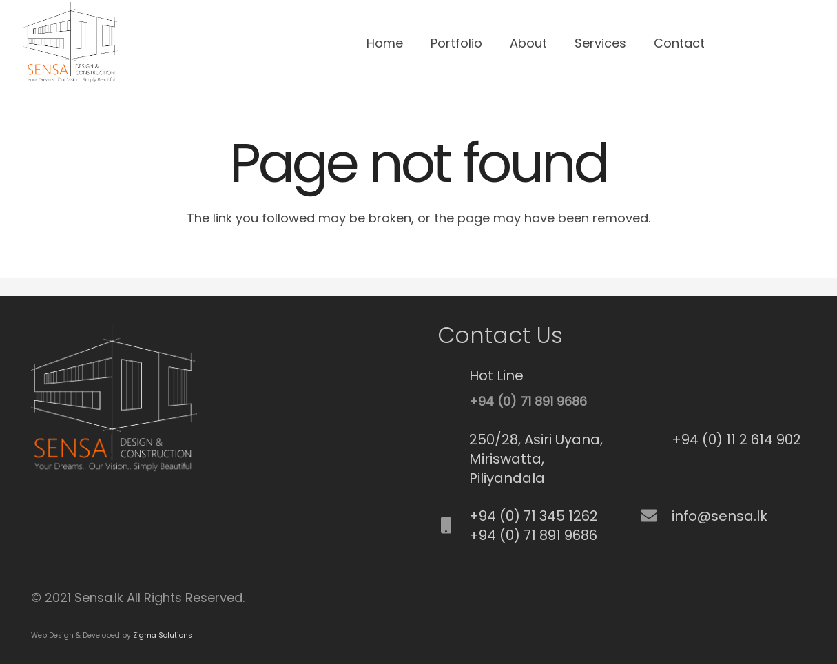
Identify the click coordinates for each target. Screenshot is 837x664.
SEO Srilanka (34, 489)
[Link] (70, 43)
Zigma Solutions (162, 635)
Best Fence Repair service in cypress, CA (40, 512)
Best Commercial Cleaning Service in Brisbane (47, 489)
